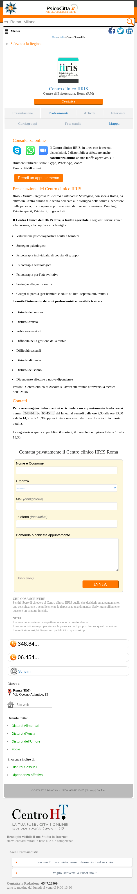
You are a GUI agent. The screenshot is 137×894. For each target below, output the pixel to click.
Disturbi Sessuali (24, 767)
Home (55, 37)
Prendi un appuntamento (38, 178)
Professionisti (58, 113)
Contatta (68, 101)
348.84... (30, 413)
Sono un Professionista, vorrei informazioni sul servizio (74, 862)
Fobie (16, 749)
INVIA (100, 584)
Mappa (114, 123)
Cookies (101, 790)
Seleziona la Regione (26, 44)
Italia (62, 37)
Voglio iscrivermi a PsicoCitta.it (75, 873)
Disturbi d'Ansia (23, 733)
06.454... (48, 413)
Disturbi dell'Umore (26, 741)
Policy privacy (26, 578)
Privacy (90, 790)
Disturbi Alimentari (25, 725)
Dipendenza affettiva (27, 775)
